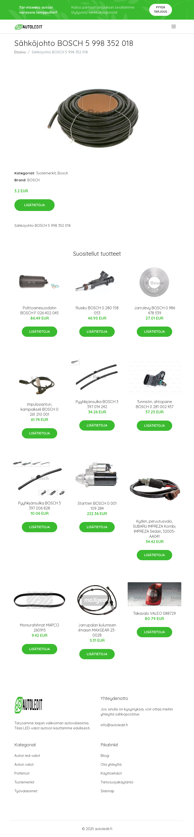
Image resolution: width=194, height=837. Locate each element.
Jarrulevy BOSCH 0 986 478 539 (154, 310)
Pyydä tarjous (160, 9)
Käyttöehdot (111, 773)
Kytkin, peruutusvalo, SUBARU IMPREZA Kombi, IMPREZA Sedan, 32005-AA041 (154, 529)
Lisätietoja (34, 205)
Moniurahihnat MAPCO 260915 (39, 627)
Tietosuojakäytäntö (117, 782)
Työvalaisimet (25, 791)
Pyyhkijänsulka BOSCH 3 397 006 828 (39, 505)
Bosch (62, 173)
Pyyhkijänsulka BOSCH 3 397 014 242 (97, 404)
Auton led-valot (27, 755)
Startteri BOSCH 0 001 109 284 (97, 506)
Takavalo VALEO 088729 (154, 613)
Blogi (105, 755)
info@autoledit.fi (114, 725)
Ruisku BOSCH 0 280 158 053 (97, 310)
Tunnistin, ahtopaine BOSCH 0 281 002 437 (154, 404)
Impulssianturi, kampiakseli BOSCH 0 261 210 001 (39, 409)
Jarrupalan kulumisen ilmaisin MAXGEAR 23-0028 (97, 630)
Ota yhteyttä (111, 764)
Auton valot (24, 764)
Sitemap (107, 791)
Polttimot (21, 773)
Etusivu (20, 52)
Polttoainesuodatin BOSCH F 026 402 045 (39, 310)
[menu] (174, 26)
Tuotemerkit (46, 173)
